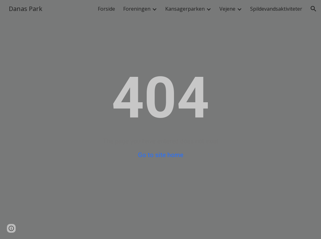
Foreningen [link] (136, 8)
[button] (313, 8)
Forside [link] (106, 8)
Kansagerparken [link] (185, 8)
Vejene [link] (227, 8)
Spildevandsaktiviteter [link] (276, 8)
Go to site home (160, 155)
